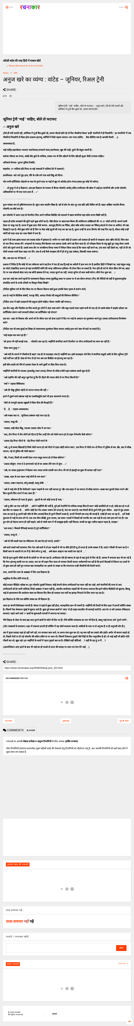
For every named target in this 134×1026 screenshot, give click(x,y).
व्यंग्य (15, 73)
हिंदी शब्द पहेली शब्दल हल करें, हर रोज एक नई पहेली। (26, 66)
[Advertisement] (67, 33)
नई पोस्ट (8, 721)
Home (6, 73)
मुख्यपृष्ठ (66, 721)
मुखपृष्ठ (54, 1014)
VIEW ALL (123, 964)
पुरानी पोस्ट (124, 721)
